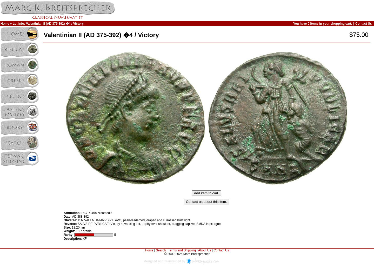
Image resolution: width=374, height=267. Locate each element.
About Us (204, 250)
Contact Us (363, 23)
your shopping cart (337, 23)
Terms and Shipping (182, 250)
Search (161, 250)
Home (5, 23)
